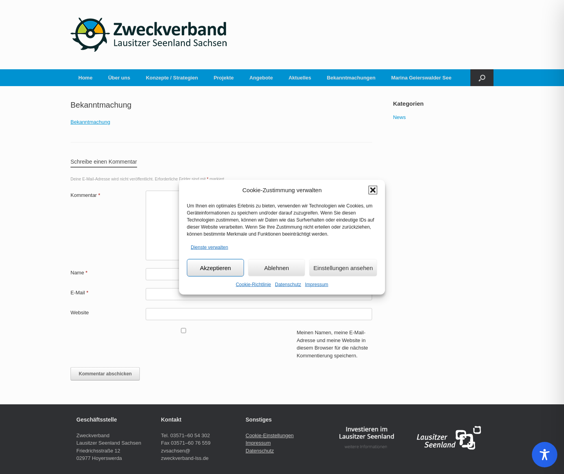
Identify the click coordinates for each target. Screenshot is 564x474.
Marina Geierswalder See (421, 78)
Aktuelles (300, 78)
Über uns (119, 78)
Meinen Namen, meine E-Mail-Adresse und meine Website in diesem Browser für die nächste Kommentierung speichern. (332, 344)
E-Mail (79, 293)
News (399, 117)
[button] (373, 190)
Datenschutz (288, 284)
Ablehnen (276, 267)
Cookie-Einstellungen (270, 435)
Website (79, 312)
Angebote (261, 78)
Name (78, 273)
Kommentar (85, 195)
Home (85, 78)
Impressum (316, 284)
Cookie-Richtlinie (253, 284)
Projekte (223, 78)
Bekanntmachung (90, 122)
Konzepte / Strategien (172, 78)
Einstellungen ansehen (343, 267)
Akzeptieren (215, 267)
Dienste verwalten (209, 247)
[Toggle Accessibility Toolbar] (544, 454)
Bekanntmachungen (351, 78)
